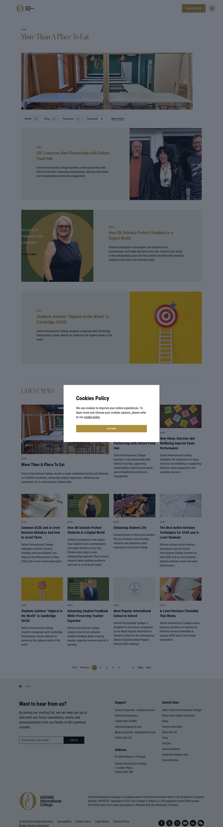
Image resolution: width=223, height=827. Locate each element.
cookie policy (92, 417)
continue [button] (111, 428)
